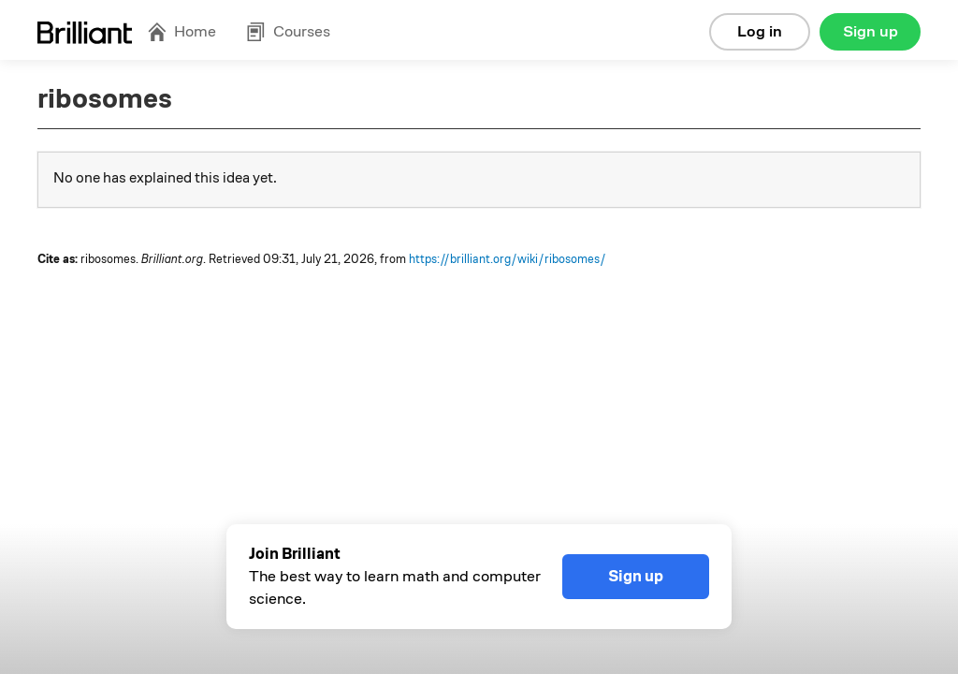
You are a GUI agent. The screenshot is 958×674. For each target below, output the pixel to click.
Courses (288, 31)
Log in (759, 31)
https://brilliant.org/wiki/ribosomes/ (507, 259)
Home (181, 31)
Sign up (870, 31)
